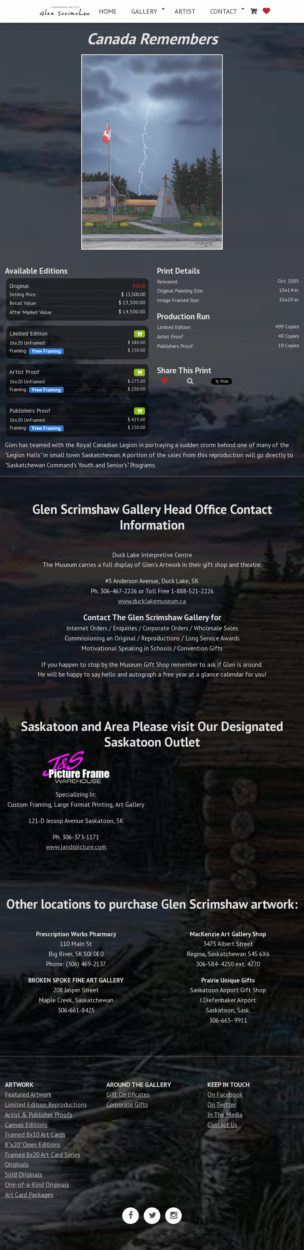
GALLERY (144, 11)
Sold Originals (23, 1174)
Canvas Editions (26, 1124)
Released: (167, 281)
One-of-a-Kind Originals (37, 1184)
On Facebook (225, 1094)
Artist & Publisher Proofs (38, 1114)
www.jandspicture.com (76, 847)
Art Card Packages (29, 1194)
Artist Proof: (171, 336)
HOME (108, 11)
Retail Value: (23, 303)
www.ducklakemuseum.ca (152, 601)
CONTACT (223, 11)
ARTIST (185, 11)
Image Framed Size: (178, 300)
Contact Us (222, 1124)
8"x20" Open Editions (32, 1144)
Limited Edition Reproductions (46, 1104)
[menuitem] (65, 11)
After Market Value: (31, 312)
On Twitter (221, 1104)
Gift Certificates (128, 1094)
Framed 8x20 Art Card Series (42, 1154)
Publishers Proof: (175, 346)
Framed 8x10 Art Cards (35, 1134)
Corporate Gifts (127, 1104)
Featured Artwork (28, 1094)
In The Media (225, 1114)
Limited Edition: (174, 327)
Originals (17, 1164)
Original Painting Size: (180, 290)
